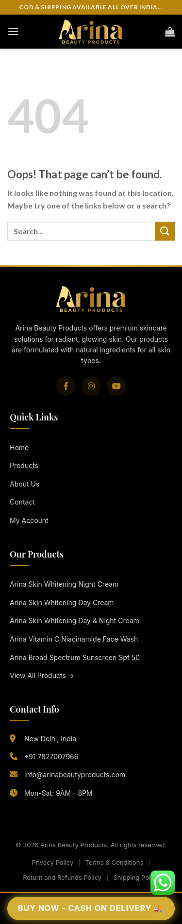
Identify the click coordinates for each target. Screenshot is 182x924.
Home (19, 447)
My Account (29, 520)
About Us (24, 484)
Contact (22, 502)
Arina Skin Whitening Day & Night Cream (74, 620)
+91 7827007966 (51, 756)
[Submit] (165, 231)
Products (24, 465)
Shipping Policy (136, 877)
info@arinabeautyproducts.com (74, 774)
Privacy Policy (52, 862)
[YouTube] (116, 386)
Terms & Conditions (114, 862)
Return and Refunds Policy (62, 877)
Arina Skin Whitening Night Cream (64, 584)
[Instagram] (91, 386)
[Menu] (13, 31)
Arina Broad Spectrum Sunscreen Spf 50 (75, 657)
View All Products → (42, 675)
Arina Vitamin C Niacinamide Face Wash (74, 639)
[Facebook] (66, 386)
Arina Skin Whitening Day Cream (62, 602)
